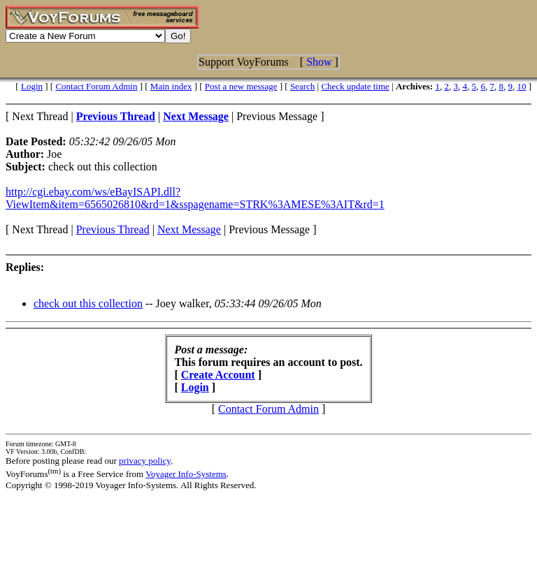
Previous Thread (113, 229)
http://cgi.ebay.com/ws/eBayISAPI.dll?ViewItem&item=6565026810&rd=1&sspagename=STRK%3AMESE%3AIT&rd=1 (195, 198)
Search (302, 86)
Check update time (355, 86)
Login (32, 86)
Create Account (218, 375)
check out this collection (88, 303)
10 (521, 86)
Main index (171, 86)
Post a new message (241, 86)
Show (318, 62)
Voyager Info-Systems (186, 474)
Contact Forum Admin (96, 86)
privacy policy (145, 460)
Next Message (189, 229)
